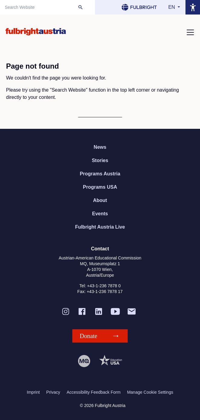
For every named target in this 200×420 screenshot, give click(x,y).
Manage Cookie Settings (150, 392)
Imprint (33, 392)
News (100, 147)
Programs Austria (100, 173)
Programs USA (100, 187)
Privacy (53, 392)
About (100, 200)
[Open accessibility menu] (192, 7)
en (172, 7)
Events (100, 213)
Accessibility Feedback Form (93, 392)
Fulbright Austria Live (100, 227)
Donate (88, 336)
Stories (100, 160)
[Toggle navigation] (190, 32)
